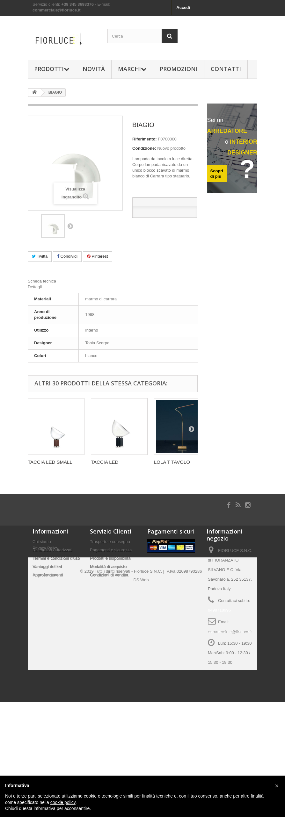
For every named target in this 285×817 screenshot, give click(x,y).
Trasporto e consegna (110, 541)
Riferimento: (144, 139)
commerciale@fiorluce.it (57, 10)
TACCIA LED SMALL (50, 462)
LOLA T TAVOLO (172, 462)
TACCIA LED (104, 462)
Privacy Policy (45, 586)
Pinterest (97, 256)
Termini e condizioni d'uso (56, 558)
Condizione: (144, 148)
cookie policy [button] (63, 802)
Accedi (183, 7)
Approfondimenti (48, 574)
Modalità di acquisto (108, 566)
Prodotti (51, 69)
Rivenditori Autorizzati (52, 550)
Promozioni (179, 69)
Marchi (132, 69)
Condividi (67, 256)
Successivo (70, 226)
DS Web (141, 694)
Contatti (226, 69)
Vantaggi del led (47, 566)
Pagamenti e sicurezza (111, 550)
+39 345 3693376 (77, 4)
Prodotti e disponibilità (110, 558)
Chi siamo (42, 541)
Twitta (40, 256)
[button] (277, 786)
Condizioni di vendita (109, 574)
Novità (94, 69)
